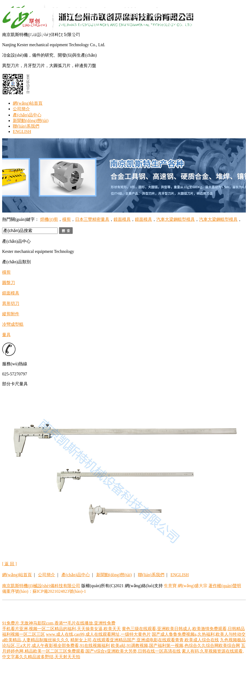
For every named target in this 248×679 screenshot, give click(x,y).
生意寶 (170, 585)
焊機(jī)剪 (49, 219)
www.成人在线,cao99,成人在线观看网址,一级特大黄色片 (98, 634)
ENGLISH (22, 131)
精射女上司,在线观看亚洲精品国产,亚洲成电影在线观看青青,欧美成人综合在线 (144, 640)
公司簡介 (21, 109)
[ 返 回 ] (9, 564)
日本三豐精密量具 (92, 219)
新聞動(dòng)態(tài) (30, 120)
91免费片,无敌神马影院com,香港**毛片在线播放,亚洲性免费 (58, 623)
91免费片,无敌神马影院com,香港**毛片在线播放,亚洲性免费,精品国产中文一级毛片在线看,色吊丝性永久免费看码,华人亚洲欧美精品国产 (135, 25)
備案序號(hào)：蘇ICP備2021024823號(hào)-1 (44, 591)
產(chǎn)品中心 (27, 115)
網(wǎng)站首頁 (27, 103)
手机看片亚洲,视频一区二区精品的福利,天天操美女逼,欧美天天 (61, 628)
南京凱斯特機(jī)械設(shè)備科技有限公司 (41, 585)
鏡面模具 (122, 219)
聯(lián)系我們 (26, 126)
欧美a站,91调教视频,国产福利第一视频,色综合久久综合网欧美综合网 (175, 645)
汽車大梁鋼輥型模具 (175, 219)
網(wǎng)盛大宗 (192, 585)
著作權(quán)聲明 (224, 585)
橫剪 (66, 219)
